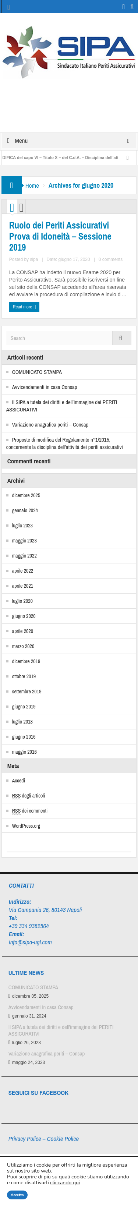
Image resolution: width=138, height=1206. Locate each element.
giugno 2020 (24, 616)
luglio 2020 (22, 601)
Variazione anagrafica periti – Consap (50, 424)
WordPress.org (26, 826)
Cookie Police (63, 1138)
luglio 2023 (22, 525)
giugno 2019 (24, 706)
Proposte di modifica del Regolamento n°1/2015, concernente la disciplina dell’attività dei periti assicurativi (64, 443)
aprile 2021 (22, 586)
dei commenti (29, 810)
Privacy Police (24, 1138)
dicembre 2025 (26, 495)
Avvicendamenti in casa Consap (44, 387)
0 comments (111, 259)
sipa (34, 259)
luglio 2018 (22, 721)
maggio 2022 (24, 555)
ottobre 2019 (24, 676)
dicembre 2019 (26, 661)
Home (32, 185)
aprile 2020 (22, 631)
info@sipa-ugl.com (30, 942)
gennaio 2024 (25, 510)
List (21, 208)
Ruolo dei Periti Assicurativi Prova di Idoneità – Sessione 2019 (60, 236)
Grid (12, 208)
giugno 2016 (24, 736)
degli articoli (28, 795)
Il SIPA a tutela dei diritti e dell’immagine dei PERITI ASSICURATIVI (61, 405)
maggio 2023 (24, 540)
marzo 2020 (23, 646)
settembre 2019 (27, 691)
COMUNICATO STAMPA (37, 372)
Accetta (17, 1195)
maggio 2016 (24, 752)
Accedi (18, 780)
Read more (24, 307)
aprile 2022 (22, 570)
